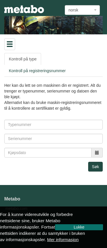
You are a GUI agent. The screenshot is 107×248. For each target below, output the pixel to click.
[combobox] (82, 10)
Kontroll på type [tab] (23, 59)
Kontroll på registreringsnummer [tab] (37, 70)
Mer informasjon (62, 239)
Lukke (79, 227)
